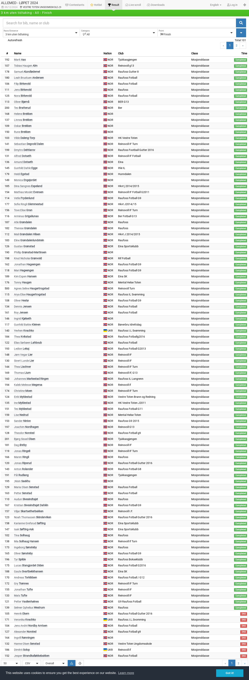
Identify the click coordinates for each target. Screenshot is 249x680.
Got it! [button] (230, 673)
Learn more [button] (126, 673)
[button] (213, 5)
